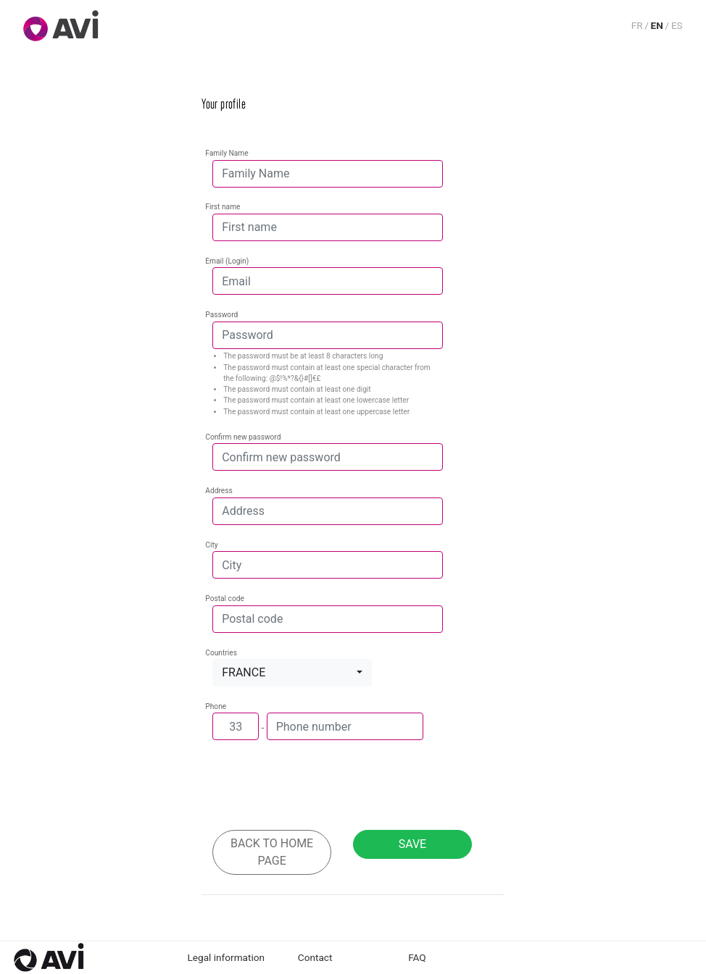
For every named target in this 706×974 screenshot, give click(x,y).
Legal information (226, 957)
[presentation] (322, 790)
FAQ (417, 957)
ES (677, 25)
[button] (292, 673)
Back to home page (272, 852)
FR (637, 25)
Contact (315, 957)
